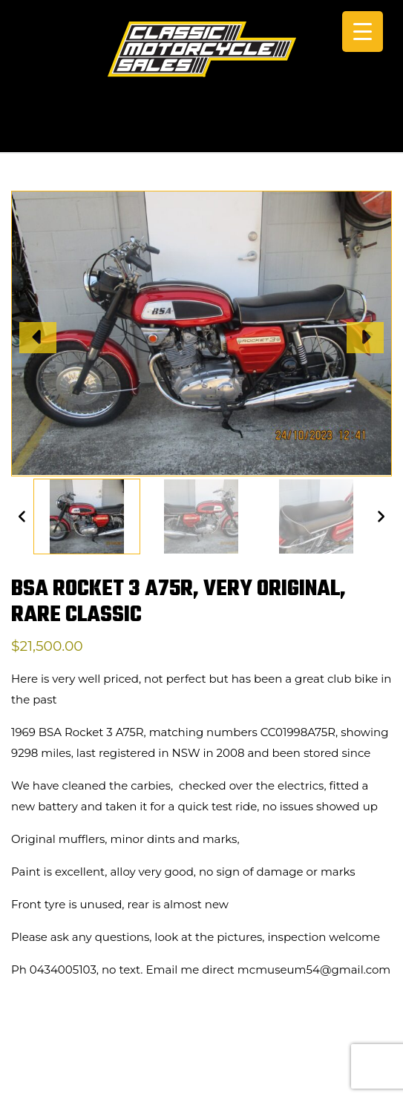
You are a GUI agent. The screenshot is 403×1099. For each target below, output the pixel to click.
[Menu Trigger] (362, 31)
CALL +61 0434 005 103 (202, 132)
